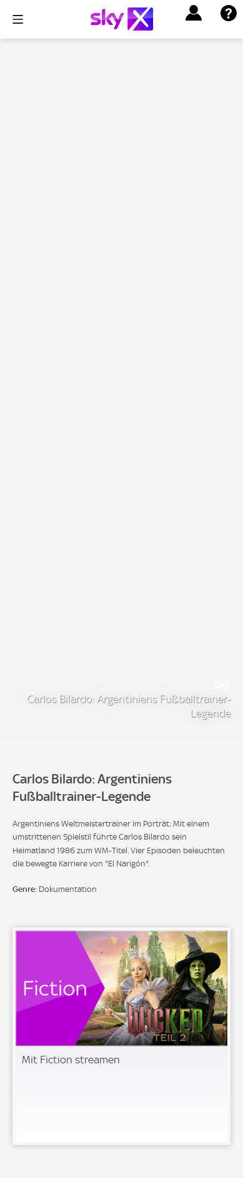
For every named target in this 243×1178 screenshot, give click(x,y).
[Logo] (122, 19)
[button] (194, 13)
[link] (121, 1036)
